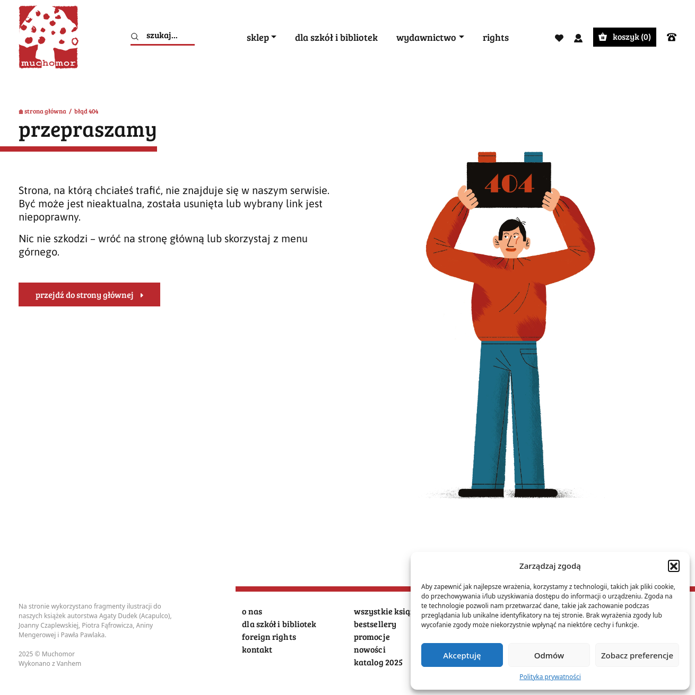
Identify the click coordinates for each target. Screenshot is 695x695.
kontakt (257, 649)
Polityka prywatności (550, 676)
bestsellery (375, 623)
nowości (370, 649)
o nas (252, 611)
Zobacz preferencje (637, 655)
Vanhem (69, 663)
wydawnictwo (426, 37)
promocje (372, 636)
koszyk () (624, 36)
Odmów (549, 655)
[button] (673, 565)
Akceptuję (462, 655)
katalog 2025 (378, 661)
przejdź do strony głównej (85, 294)
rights (496, 37)
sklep (258, 37)
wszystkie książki (388, 611)
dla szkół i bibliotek (336, 37)
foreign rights (269, 636)
